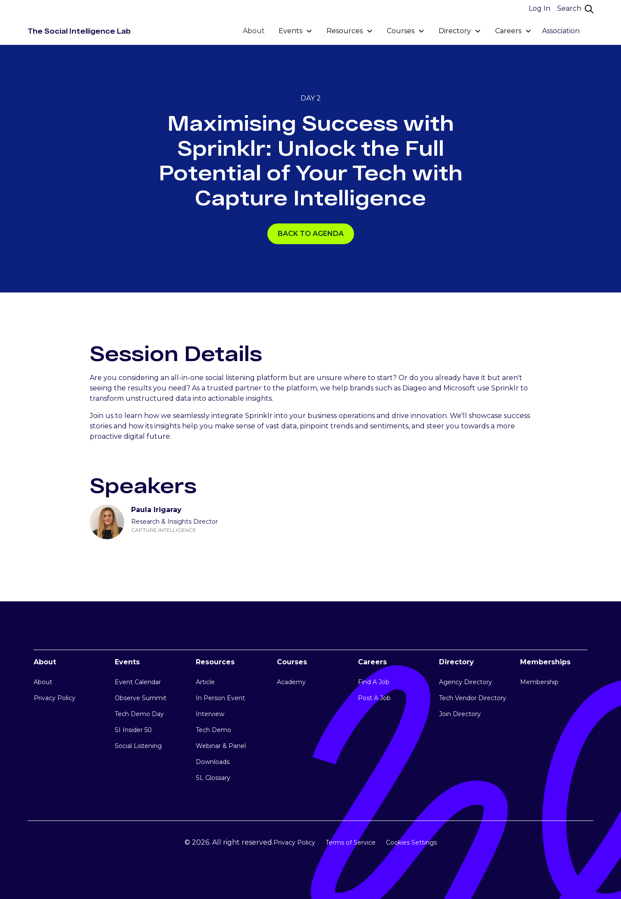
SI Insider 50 (133, 730)
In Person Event (220, 698)
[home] (79, 31)
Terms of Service (351, 842)
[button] (296, 31)
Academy (291, 682)
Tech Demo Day (139, 714)
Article (205, 682)
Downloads (212, 762)
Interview (210, 714)
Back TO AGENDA (311, 233)
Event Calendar (138, 682)
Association (561, 31)
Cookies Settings (411, 842)
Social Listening (138, 746)
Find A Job (373, 682)
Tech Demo (213, 730)
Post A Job (374, 698)
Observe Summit (140, 698)
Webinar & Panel (221, 746)
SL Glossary (213, 778)
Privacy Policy (54, 698)
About (254, 31)
